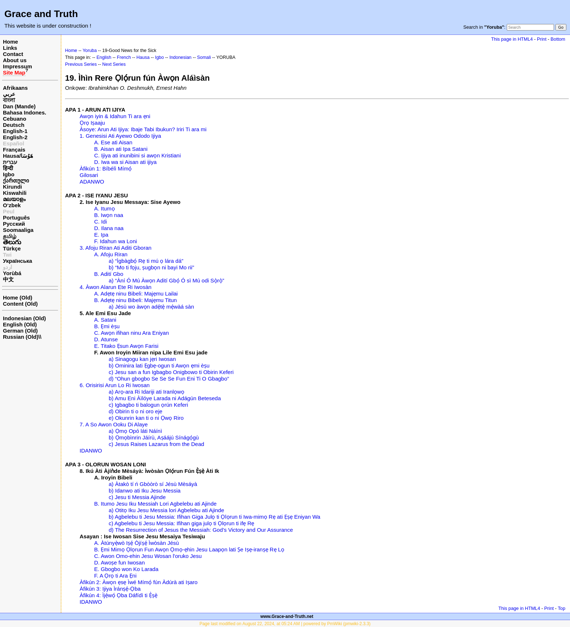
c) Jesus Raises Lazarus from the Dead (156, 444)
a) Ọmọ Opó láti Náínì (135, 431)
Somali (204, 57)
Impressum (17, 66)
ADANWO (92, 181)
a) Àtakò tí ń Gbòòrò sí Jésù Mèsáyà (153, 484)
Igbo (9, 174)
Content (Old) (20, 304)
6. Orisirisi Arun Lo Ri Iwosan (115, 385)
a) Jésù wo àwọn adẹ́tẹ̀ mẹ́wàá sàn (151, 307)
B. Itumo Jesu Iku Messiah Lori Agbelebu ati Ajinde (155, 504)
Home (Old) (17, 297)
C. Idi (100, 221)
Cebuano (14, 119)
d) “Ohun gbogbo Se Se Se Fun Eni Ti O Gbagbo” (169, 378)
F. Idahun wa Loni (115, 241)
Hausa (142, 57)
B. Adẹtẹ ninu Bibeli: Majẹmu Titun (135, 300)
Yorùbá (12, 273)
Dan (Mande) (19, 106)
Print (541, 39)
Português (16, 217)
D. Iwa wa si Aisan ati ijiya (125, 162)
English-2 (15, 137)
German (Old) (20, 330)
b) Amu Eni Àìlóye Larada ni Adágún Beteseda (165, 398)
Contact (13, 54)
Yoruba (90, 50)
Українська (17, 261)
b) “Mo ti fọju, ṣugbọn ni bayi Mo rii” (151, 267)
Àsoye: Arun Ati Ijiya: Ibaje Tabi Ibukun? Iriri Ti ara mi (143, 129)
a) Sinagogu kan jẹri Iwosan (142, 359)
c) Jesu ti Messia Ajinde (137, 497)
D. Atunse (106, 339)
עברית (10, 162)
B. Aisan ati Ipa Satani (121, 149)
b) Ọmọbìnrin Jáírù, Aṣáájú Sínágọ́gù (154, 437)
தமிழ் (9, 236)
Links (10, 48)
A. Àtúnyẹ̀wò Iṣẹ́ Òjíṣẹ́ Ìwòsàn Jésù (136, 543)
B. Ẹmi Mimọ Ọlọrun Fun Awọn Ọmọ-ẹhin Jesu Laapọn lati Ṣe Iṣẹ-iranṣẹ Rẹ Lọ (189, 549)
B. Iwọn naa (108, 215)
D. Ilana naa (109, 228)
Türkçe (12, 248)
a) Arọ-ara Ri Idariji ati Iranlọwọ (146, 392)
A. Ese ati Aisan (113, 142)
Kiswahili (15, 193)
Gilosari (89, 175)
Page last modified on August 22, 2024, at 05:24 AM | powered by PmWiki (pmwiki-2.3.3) (285, 623)
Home (10, 42)
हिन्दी (8, 168)
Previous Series (81, 64)
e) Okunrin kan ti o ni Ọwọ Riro (146, 418)
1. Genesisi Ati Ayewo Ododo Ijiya (120, 136)
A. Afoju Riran (111, 254)
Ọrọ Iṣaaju (92, 123)
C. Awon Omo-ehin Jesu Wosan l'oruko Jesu (148, 556)
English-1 (15, 131)
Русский (14, 224)
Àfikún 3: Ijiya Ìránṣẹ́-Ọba (110, 589)
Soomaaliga (18, 230)
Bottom (558, 39)
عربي (9, 94)
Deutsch (13, 125)
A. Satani (105, 320)
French (124, 57)
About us (15, 60)
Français (14, 149)
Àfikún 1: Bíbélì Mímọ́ (106, 168)
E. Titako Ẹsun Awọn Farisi (126, 346)
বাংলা (9, 100)
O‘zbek (12, 205)
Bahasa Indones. (24, 112)
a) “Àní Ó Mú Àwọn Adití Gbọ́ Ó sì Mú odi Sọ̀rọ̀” (166, 280)
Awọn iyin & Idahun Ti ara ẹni (115, 116)
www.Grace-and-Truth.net (286, 616)
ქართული (16, 180)
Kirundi (12, 187)
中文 (8, 279)
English (103, 57)
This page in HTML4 (512, 39)
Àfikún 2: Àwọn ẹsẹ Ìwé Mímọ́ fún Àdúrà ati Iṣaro (138, 582)
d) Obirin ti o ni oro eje (135, 411)
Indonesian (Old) (24, 318)
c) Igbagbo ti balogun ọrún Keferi (148, 405)
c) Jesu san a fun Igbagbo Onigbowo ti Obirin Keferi (171, 372)
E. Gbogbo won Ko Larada (126, 569)
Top (561, 608)
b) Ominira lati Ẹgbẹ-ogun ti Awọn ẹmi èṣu (159, 365)
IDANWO (91, 450)
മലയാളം (14, 199)
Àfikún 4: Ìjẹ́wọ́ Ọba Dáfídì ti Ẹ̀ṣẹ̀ (118, 595)
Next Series (113, 64)
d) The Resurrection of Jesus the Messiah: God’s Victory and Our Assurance (201, 530)
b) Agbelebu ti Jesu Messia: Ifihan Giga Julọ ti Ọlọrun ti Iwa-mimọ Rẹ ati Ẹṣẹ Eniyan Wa (214, 517)
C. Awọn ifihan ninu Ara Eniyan (131, 333)
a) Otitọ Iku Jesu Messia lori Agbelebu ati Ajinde (166, 510)
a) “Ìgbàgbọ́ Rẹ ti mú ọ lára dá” (146, 261)
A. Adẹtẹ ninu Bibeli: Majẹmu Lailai (136, 293)
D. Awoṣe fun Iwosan (119, 562)
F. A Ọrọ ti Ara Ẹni (115, 575)
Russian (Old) (21, 337)
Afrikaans (15, 88)
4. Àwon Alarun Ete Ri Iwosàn (116, 287)
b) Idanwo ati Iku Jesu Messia (145, 490)
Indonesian (180, 57)
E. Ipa (101, 235)
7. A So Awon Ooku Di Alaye (114, 424)
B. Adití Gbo (108, 274)
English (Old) (20, 324)
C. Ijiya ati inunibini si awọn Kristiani (137, 155)
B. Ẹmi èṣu (107, 326)
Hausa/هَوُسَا (18, 156)
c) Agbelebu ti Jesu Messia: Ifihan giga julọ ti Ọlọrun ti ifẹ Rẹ (181, 523)
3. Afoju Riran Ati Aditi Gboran (116, 248)
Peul (9, 211)
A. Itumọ (104, 208)
